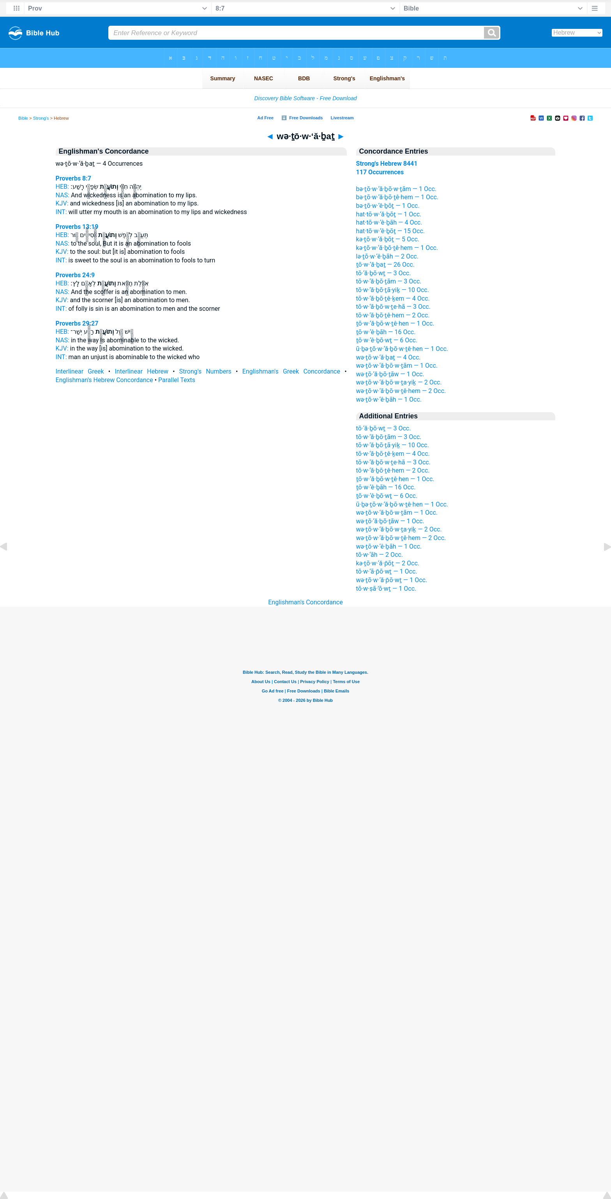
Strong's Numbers (205, 371)
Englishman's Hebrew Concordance (104, 380)
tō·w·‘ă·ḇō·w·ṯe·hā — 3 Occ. (393, 306)
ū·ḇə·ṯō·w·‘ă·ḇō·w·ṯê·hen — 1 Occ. (402, 348)
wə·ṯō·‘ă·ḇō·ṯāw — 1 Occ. (390, 374)
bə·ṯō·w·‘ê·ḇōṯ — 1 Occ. (388, 205)
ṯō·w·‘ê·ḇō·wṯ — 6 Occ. (387, 340)
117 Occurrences (380, 172)
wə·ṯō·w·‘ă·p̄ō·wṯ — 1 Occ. (391, 580)
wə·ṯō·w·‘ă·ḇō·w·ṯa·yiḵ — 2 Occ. (399, 382)
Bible (23, 118)
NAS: (62, 195)
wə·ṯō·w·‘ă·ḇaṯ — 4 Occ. (388, 357)
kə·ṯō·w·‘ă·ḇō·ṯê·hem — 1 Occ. (397, 247)
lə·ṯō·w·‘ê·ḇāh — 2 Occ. (387, 256)
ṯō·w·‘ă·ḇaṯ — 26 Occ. (385, 264)
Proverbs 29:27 (77, 323)
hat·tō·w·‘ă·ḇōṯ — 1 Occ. (389, 214)
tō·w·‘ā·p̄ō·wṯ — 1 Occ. (386, 571)
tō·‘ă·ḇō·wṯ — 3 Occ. (383, 273)
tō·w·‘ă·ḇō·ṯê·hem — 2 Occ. (393, 315)
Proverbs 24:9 (75, 275)
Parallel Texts (176, 380)
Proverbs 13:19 (77, 226)
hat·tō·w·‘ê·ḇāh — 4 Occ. (389, 222)
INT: (61, 212)
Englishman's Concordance (305, 602)
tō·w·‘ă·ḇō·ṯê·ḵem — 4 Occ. (393, 298)
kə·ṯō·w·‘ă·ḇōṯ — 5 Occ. (387, 239)
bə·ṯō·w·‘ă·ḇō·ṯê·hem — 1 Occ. (397, 197)
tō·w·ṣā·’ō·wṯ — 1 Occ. (386, 588)
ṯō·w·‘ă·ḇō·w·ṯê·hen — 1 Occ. (395, 323)
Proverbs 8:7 (73, 178)
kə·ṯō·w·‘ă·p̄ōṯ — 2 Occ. (387, 563)
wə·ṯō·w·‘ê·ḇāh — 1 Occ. (389, 399)
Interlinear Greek (80, 371)
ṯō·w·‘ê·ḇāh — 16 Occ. (386, 332)
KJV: (62, 203)
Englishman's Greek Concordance (291, 371)
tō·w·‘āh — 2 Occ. (379, 554)
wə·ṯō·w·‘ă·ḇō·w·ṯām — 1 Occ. (397, 365)
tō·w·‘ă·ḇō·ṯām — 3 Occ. (389, 281)
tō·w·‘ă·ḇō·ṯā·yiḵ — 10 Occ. (392, 290)
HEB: (62, 186)
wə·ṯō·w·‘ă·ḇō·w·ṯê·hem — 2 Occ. (401, 391)
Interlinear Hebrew (141, 371)
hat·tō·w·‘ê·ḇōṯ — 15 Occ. (390, 231)
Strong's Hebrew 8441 (387, 163)
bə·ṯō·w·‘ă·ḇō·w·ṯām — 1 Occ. (396, 189)
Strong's (41, 118)
